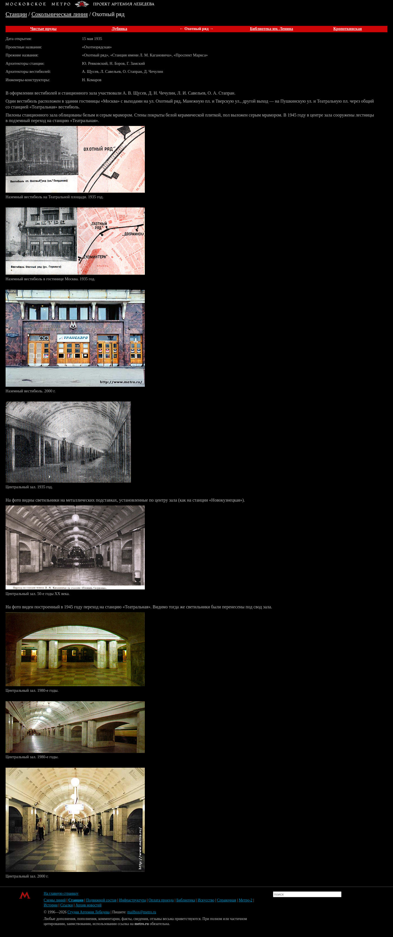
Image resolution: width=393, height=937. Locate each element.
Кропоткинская (347, 28)
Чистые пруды (43, 28)
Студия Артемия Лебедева (88, 912)
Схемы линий (55, 900)
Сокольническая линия (59, 14)
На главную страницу (61, 893)
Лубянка (119, 28)
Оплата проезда (161, 900)
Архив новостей (88, 905)
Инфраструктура (132, 900)
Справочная (226, 900)
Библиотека (185, 900)
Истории (51, 905)
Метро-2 (245, 900)
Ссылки (66, 905)
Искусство (205, 900)
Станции (16, 14)
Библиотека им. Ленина (271, 28)
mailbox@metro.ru (141, 912)
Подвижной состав (101, 900)
